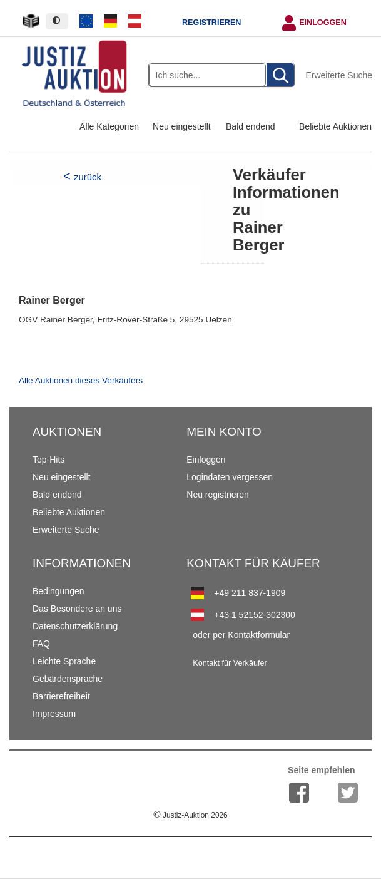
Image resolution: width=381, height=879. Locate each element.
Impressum (54, 714)
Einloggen (323, 22)
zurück (87, 177)
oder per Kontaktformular (241, 635)
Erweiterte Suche (338, 75)
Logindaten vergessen (229, 477)
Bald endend (250, 126)
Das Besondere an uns (77, 609)
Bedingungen (58, 591)
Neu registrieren (217, 495)
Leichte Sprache (64, 661)
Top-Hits (48, 460)
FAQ (41, 644)
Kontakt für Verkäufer (230, 663)
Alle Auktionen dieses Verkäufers (81, 380)
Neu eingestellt (182, 126)
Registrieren (211, 22)
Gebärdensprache (68, 679)
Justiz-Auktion (190, 815)
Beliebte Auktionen (335, 126)
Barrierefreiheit (61, 696)
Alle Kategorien (109, 126)
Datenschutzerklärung (75, 626)
